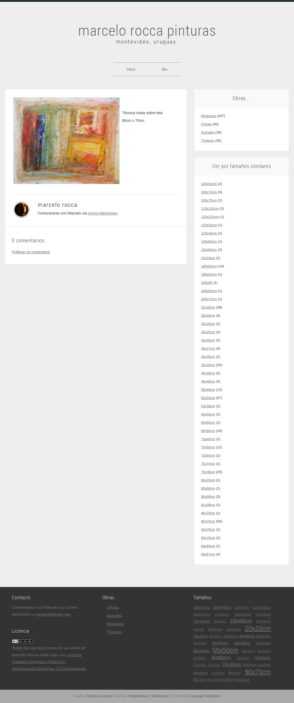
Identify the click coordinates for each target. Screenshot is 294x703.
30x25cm (208, 332)
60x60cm (208, 431)
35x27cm (208, 348)
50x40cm (208, 390)
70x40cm (208, 439)
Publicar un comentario (31, 252)
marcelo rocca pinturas (147, 30)
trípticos (207, 141)
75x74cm (208, 464)
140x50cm (209, 241)
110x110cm (210, 209)
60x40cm (208, 414)
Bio (164, 69)
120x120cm (210, 217)
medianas (208, 116)
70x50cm (208, 447)
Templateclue (138, 696)
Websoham (160, 696)
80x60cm (208, 488)
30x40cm (208, 340)
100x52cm (209, 184)
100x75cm (209, 200)
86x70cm (208, 513)
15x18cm (208, 258)
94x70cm (208, 538)
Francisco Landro (99, 696)
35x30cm (208, 357)
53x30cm (208, 406)
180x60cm (209, 266)
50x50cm (208, 398)
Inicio (131, 69)
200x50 (206, 283)
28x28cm (208, 316)
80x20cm (208, 480)
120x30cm (209, 225)
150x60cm (209, 250)
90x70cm (208, 521)
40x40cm (208, 381)
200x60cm (209, 291)
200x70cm (209, 299)
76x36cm (208, 472)
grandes (207, 132)
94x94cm (208, 546)
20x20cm (208, 307)
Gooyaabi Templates (205, 696)
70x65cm (208, 455)
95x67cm (208, 554)
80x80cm (208, 497)
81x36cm (208, 505)
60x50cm (208, 423)
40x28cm (208, 373)
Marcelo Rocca (58, 205)
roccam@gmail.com (53, 614)
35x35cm (208, 365)
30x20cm (208, 324)
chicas (206, 124)
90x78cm (208, 529)
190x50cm (209, 274)
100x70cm (209, 192)
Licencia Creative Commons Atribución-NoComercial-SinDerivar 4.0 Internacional (49, 662)
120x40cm (209, 233)
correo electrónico (102, 213)
